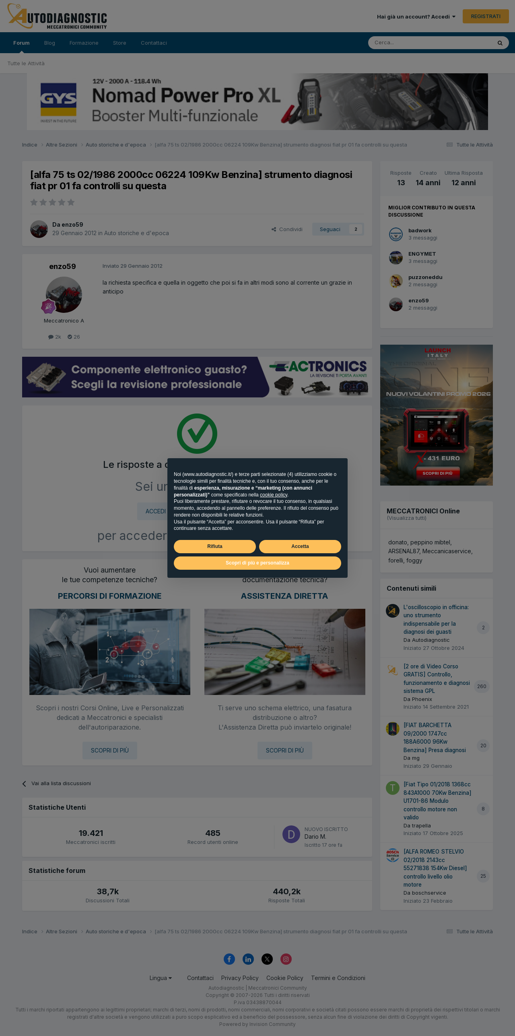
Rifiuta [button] (214, 546)
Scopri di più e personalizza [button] (257, 563)
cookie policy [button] (273, 495)
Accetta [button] (300, 546)
